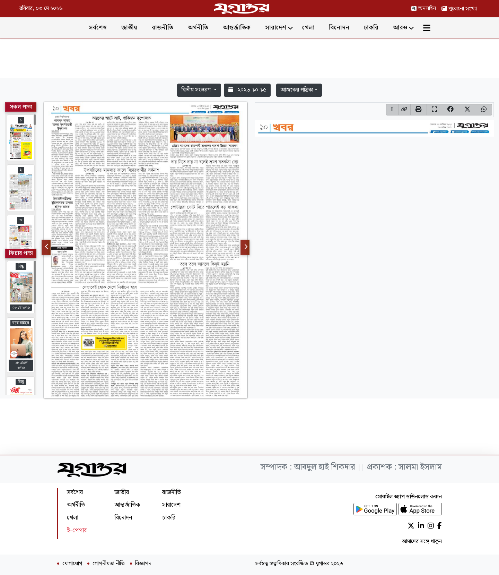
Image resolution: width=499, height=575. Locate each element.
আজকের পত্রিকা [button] (297, 90)
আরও (400, 28)
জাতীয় (129, 28)
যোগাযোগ (72, 564)
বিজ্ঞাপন (143, 564)
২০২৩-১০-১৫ (247, 90)
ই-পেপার (77, 530)
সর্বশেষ (98, 28)
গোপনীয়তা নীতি (109, 564)
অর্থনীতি (198, 28)
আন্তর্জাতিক (237, 28)
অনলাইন (423, 8)
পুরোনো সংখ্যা (459, 9)
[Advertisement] (249, 59)
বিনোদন (339, 28)
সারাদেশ (275, 28)
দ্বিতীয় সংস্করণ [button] (197, 90)
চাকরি (371, 28)
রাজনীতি (162, 28)
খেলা (308, 28)
